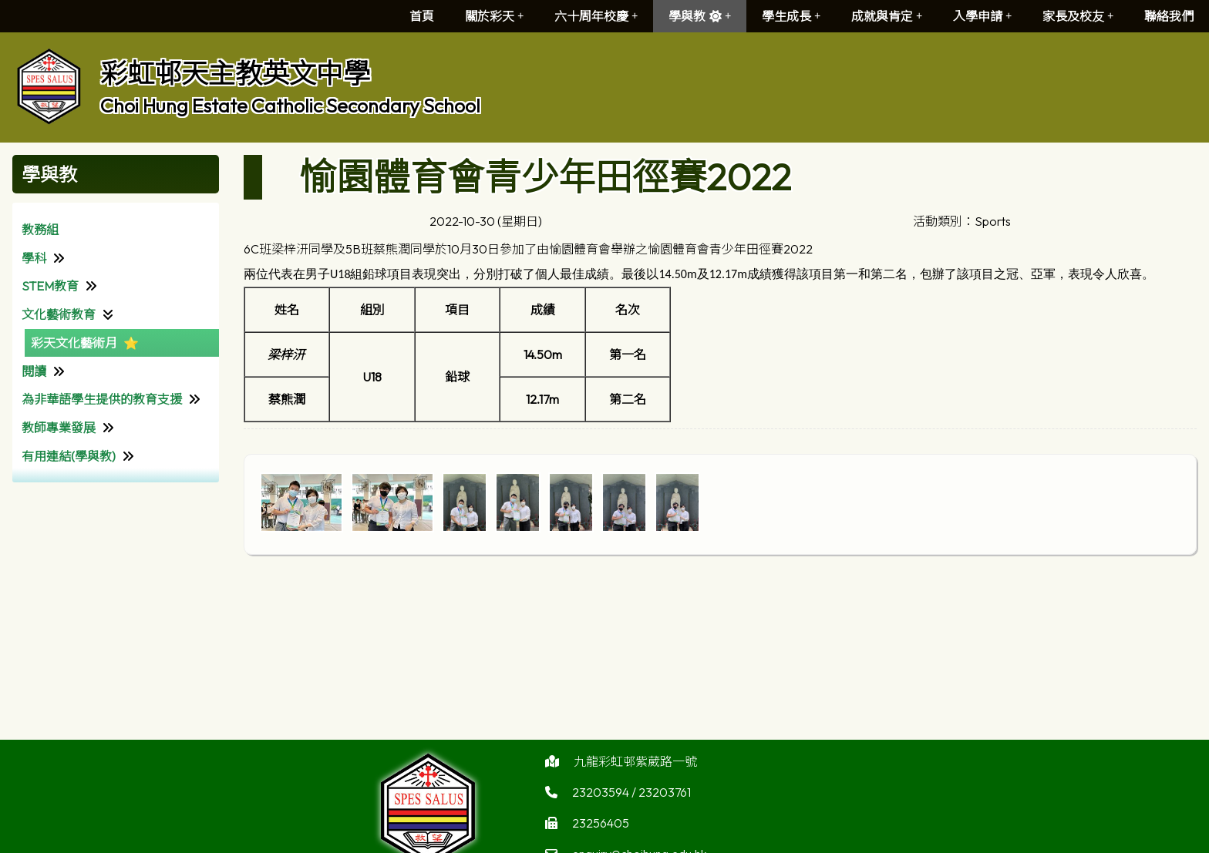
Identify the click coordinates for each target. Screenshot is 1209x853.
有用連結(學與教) (69, 456)
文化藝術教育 (59, 314)
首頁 (421, 16)
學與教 (699, 16)
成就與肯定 (886, 16)
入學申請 (982, 16)
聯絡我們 (1169, 16)
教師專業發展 (59, 427)
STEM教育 (50, 286)
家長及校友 (1077, 16)
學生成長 (791, 16)
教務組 (40, 229)
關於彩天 (494, 16)
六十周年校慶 (596, 16)
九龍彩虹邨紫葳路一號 (635, 768)
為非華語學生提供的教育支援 (102, 399)
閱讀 (34, 371)
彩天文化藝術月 (74, 343)
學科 (34, 258)
